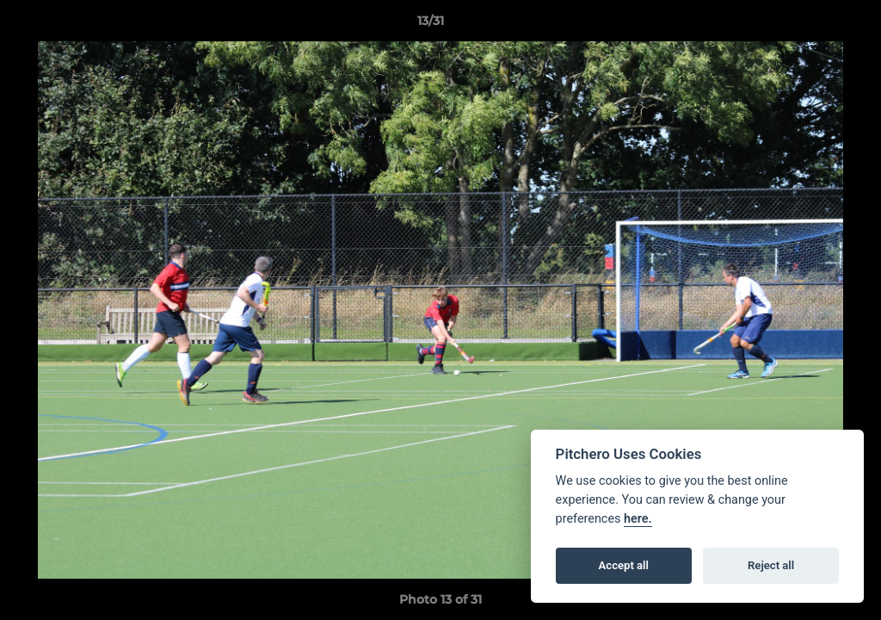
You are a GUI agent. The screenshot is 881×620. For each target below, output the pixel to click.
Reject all (771, 565)
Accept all (624, 565)
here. (638, 519)
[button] (808, 25)
